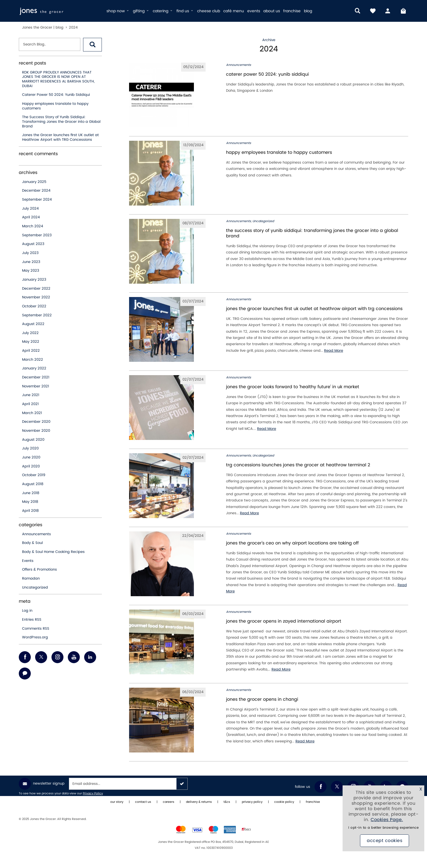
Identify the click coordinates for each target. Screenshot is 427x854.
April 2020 (31, 466)
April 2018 (30, 511)
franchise (292, 11)
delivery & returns (199, 802)
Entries (31, 620)
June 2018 (30, 493)
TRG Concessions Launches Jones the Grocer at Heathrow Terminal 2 (298, 465)
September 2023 (37, 235)
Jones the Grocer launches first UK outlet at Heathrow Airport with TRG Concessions (60, 137)
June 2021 (30, 395)
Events (27, 561)
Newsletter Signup (42, 784)
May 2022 (30, 342)
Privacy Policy (93, 793)
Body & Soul (32, 543)
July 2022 (30, 333)
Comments (35, 629)
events (253, 11)
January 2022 (34, 368)
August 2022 (33, 324)
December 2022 (36, 289)
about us (271, 11)
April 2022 (31, 351)
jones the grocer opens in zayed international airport (283, 621)
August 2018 (32, 484)
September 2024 (37, 200)
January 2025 (34, 182)
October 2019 (33, 475)
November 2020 (36, 431)
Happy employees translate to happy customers (55, 106)
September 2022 (37, 315)
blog (308, 11)
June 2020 (31, 457)
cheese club (208, 11)
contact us (143, 802)
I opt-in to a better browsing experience (383, 827)
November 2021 (35, 386)
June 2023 (31, 262)
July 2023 (30, 253)
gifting (141, 11)
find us (185, 11)
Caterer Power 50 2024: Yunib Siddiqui (56, 95)
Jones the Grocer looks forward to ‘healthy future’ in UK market (292, 386)
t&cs (227, 802)
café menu (233, 11)
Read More (333, 351)
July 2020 (30, 448)
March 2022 (32, 360)
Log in (27, 611)
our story (116, 802)
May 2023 (30, 271)
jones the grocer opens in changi (262, 699)
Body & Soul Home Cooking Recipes (53, 552)
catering (163, 11)
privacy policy (252, 802)
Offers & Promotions (39, 570)
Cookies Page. (387, 819)
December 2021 (35, 377)
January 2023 (34, 280)
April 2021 (30, 404)
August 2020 (33, 440)
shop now (118, 11)
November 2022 (36, 297)
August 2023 (33, 244)
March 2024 (32, 226)
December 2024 (36, 191)
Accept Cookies (384, 840)
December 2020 (36, 422)
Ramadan (31, 578)
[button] (92, 44)
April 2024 (31, 217)
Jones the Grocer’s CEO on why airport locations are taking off (292, 543)
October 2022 (34, 306)
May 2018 (30, 502)
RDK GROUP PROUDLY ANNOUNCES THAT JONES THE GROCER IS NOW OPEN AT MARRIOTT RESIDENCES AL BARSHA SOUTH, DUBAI (58, 79)
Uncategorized (35, 587)
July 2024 (30, 209)
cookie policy (284, 802)
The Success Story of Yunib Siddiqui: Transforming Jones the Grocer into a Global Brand (61, 121)
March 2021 (32, 413)
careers (168, 802)
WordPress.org (35, 637)
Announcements (36, 534)
